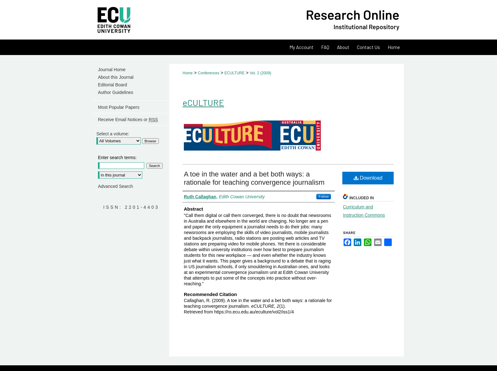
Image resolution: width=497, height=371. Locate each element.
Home (188, 73)
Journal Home (112, 69)
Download (368, 178)
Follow (324, 196)
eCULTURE (203, 102)
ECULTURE (234, 73)
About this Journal (115, 77)
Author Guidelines (115, 92)
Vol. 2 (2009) (260, 73)
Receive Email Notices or (128, 119)
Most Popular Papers (118, 107)
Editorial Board (112, 84)
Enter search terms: (117, 157)
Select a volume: (112, 133)
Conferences (208, 73)
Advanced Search (115, 186)
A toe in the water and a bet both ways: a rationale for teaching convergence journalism (254, 178)
